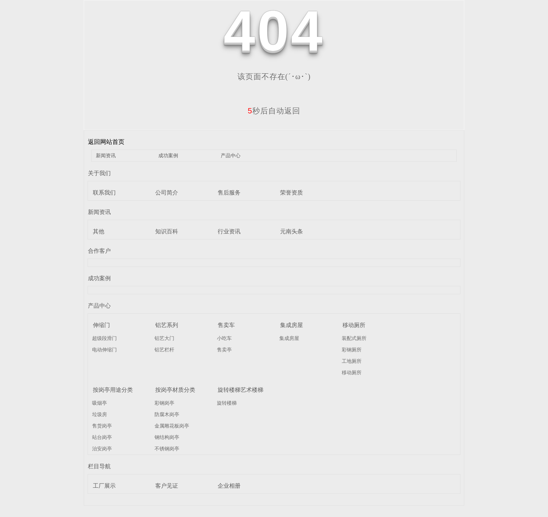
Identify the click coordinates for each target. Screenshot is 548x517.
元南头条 (291, 231)
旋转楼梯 (227, 403)
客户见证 (166, 485)
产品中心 (231, 155)
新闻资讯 (106, 155)
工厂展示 (104, 485)
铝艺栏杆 (164, 350)
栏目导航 (99, 466)
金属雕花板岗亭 (172, 426)
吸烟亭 (99, 403)
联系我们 (104, 192)
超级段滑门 (104, 338)
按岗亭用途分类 (113, 389)
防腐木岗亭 (167, 414)
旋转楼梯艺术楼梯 (240, 389)
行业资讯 (229, 231)
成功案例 (168, 155)
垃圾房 (99, 414)
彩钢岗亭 (164, 403)
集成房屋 (291, 325)
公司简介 (166, 192)
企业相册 (229, 485)
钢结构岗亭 (167, 437)
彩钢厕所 (352, 350)
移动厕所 (353, 325)
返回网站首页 (106, 142)
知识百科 (166, 231)
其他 (98, 231)
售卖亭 (224, 350)
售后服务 (229, 192)
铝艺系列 (166, 325)
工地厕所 (352, 361)
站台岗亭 (102, 437)
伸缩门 (101, 325)
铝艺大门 (164, 338)
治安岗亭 (102, 449)
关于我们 (99, 173)
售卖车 (226, 325)
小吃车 (224, 338)
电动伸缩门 (104, 350)
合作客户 (99, 250)
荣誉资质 (291, 192)
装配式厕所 (354, 338)
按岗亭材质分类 (175, 389)
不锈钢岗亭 (167, 449)
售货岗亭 (102, 426)
